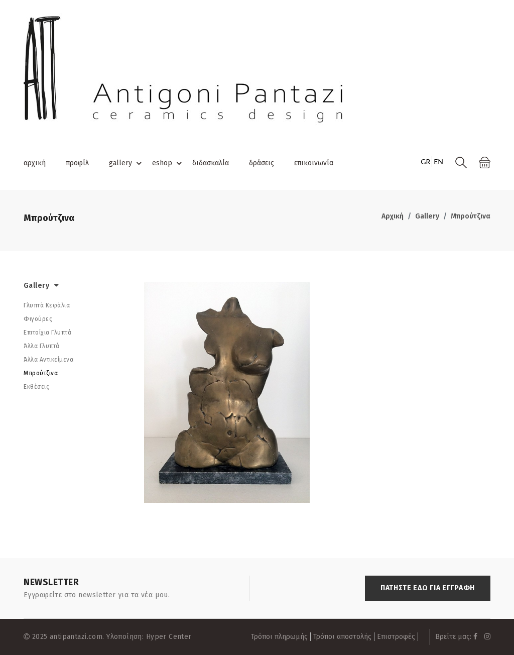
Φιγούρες (38, 318)
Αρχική (392, 216)
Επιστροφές (396, 636)
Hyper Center (169, 636)
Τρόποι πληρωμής (279, 636)
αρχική (35, 163)
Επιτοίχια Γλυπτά (47, 332)
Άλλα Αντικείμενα (48, 359)
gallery (127, 163)
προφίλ (77, 163)
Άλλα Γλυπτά (42, 346)
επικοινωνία (313, 163)
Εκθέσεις (36, 386)
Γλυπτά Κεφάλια (47, 305)
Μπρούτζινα (470, 216)
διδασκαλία (210, 163)
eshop (168, 163)
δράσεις (261, 163)
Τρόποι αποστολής (342, 636)
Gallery (427, 216)
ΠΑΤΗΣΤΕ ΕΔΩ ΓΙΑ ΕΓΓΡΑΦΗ (427, 588)
